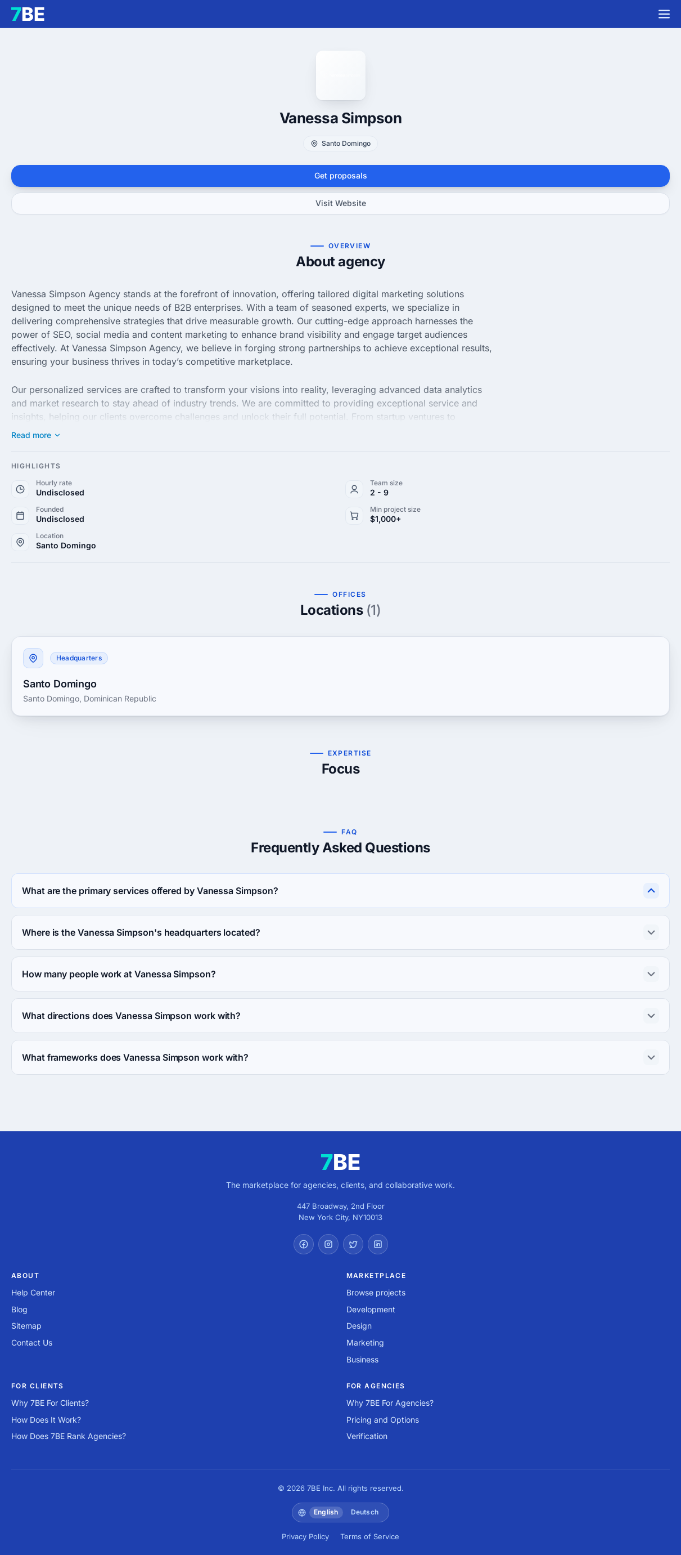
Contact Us (31, 1342)
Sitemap (26, 1325)
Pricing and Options (382, 1419)
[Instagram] (328, 1244)
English (326, 1512)
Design (359, 1325)
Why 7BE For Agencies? (390, 1402)
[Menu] (664, 14)
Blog (19, 1309)
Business (362, 1359)
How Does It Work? (46, 1419)
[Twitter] (353, 1244)
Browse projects (375, 1292)
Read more (36, 435)
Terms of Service (369, 1536)
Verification (366, 1436)
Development (370, 1309)
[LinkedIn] (378, 1244)
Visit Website (340, 203)
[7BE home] (340, 1162)
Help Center (33, 1292)
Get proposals (340, 175)
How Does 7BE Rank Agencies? (68, 1436)
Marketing (365, 1342)
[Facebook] (304, 1244)
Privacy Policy (305, 1536)
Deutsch (365, 1512)
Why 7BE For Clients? (50, 1402)
